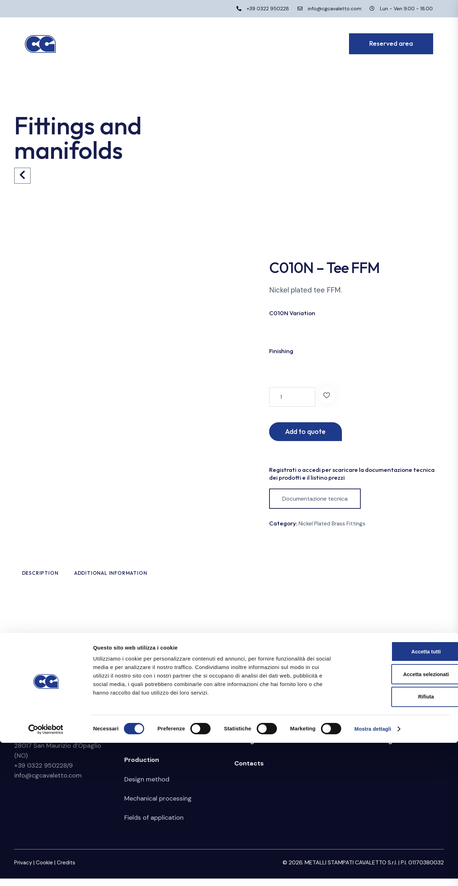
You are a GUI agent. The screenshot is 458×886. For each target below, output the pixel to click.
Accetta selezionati (398, 816)
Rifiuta (399, 839)
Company (139, 725)
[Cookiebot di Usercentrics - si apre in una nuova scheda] (46, 872)
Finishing (281, 351)
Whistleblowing (368, 748)
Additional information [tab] (164, 577)
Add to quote (311, 432)
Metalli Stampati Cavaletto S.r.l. (63, 725)
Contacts (249, 771)
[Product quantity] (292, 397)
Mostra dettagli (373, 872)
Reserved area (367, 725)
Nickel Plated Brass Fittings (333, 525)
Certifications (144, 744)
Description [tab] (63, 577)
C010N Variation (292, 313)
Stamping (249, 725)
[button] (328, 397)
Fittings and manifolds (269, 748)
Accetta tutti (398, 793)
